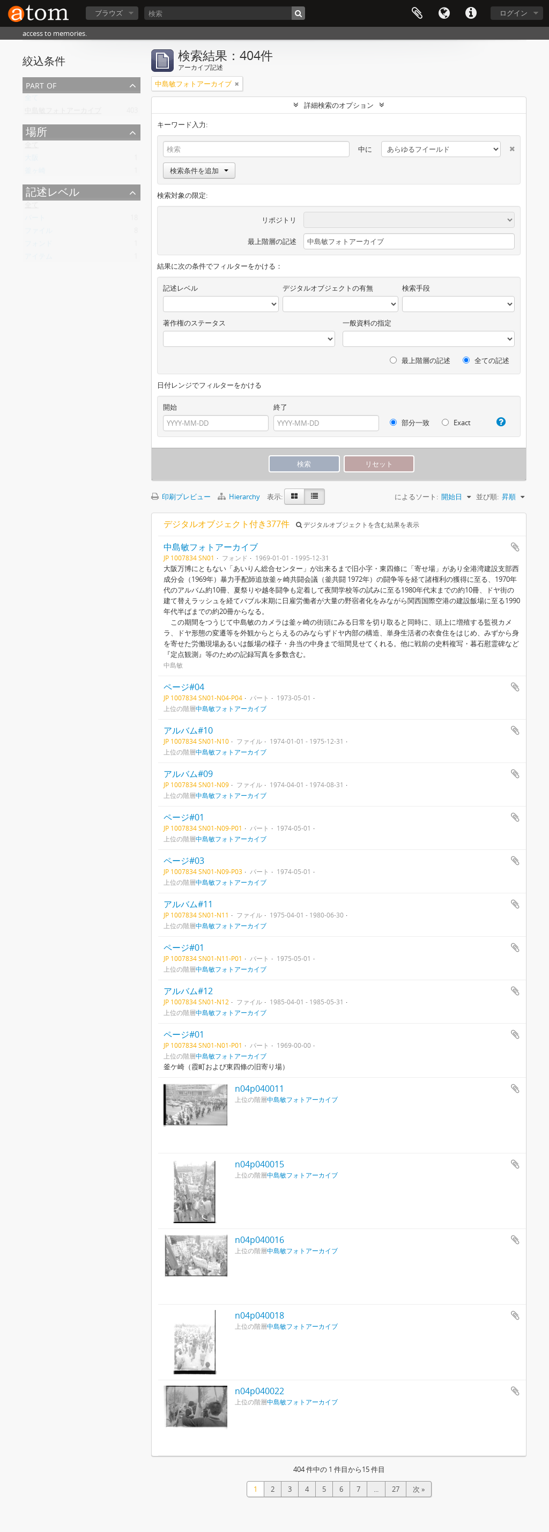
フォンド (39, 245)
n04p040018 (259, 1315)
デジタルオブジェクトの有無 (328, 288)
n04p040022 (259, 1391)
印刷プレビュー (181, 496)
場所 (36, 131)
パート (35, 220)
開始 (170, 407)
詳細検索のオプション (339, 105)
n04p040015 (259, 1164)
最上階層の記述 (272, 241)
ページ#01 (184, 817)
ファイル (39, 233)
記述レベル (52, 191)
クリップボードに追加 (515, 547)
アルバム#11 (188, 904)
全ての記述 (486, 360)
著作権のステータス (194, 323)
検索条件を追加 (199, 170)
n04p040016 (259, 1240)
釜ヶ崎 (35, 172)
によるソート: (416, 496)
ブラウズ (109, 13)
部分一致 (409, 422)
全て (32, 100)
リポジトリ (279, 220)
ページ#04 (184, 687)
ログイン (514, 13)
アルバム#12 (188, 991)
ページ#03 (184, 861)
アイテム (39, 258)
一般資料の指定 (367, 323)
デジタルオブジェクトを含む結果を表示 (357, 524)
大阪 (32, 160)
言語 (444, 13)
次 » (419, 1489)
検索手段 (416, 288)
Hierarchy (240, 496)
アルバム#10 (188, 730)
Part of (41, 84)
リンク (470, 13)
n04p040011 (259, 1088)
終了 (280, 407)
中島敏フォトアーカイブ (63, 112)
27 (395, 1489)
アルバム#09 (188, 774)
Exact (456, 422)
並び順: (487, 496)
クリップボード (417, 13)
